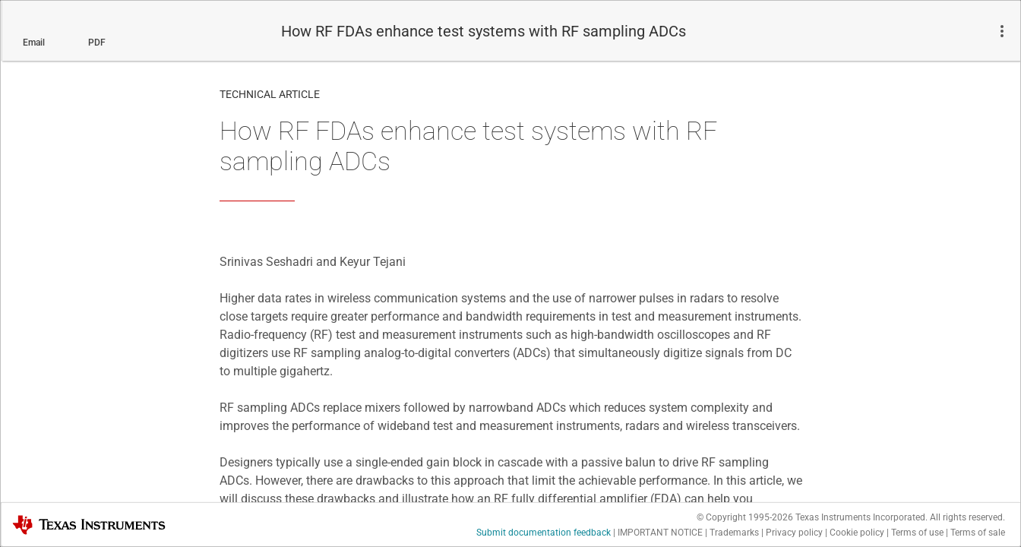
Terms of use (917, 532)
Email (34, 42)
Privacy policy (794, 532)
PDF (97, 42)
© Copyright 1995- (745, 517)
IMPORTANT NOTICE (660, 532)
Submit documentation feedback (543, 532)
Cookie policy (857, 532)
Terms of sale (977, 532)
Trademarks (734, 532)
